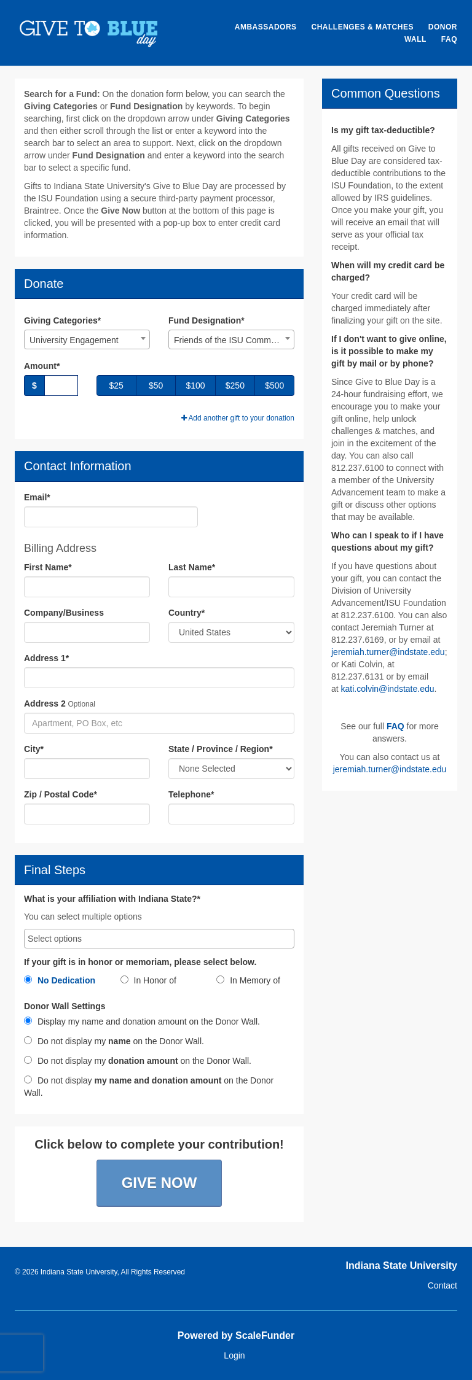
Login (234, 1355)
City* (34, 749)
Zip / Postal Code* (60, 794)
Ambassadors (266, 27)
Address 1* (46, 658)
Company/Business (64, 613)
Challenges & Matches (362, 27)
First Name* (48, 567)
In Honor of (148, 980)
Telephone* (191, 794)
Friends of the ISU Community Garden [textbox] (234, 340)
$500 (274, 385)
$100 (195, 385)
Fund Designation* (206, 320)
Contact (442, 1285)
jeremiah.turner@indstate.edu (388, 652)
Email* (37, 497)
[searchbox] (159, 938)
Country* (186, 613)
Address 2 (45, 703)
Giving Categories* (62, 320)
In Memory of (248, 980)
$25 (116, 385)
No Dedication (59, 980)
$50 (156, 385)
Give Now (159, 1182)
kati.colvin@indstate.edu (388, 689)
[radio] (63, 983)
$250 (235, 385)
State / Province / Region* (220, 749)
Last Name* (191, 567)
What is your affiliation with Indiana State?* (112, 899)
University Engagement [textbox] (74, 340)
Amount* (42, 366)
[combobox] (87, 339)
